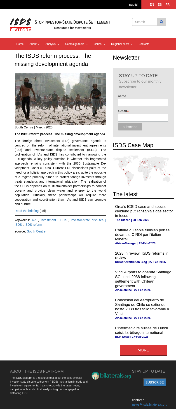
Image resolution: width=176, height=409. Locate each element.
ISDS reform (33, 224)
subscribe (154, 382)
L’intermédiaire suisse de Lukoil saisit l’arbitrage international (141, 330)
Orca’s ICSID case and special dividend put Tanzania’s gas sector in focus (144, 211)
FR (167, 4)
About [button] (35, 44)
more (143, 350)
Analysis (52, 44)
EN (152, 4)
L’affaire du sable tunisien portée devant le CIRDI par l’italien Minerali (142, 234)
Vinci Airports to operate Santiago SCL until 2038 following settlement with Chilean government (143, 279)
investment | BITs (54, 220)
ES (160, 4)
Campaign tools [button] (76, 44)
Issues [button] (99, 44)
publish (134, 4)
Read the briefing (27, 211)
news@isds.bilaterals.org (149, 404)
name (122, 96)
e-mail (123, 111)
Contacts (143, 44)
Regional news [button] (122, 44)
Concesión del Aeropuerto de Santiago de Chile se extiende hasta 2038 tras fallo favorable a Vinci (142, 307)
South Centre (36, 231)
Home (20, 44)
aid (35, 220)
